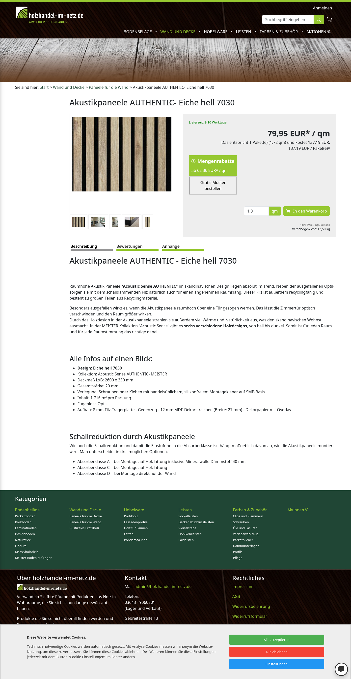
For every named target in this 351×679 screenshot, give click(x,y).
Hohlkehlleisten (190, 534)
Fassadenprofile (136, 522)
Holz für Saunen (136, 528)
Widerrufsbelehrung (251, 606)
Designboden (25, 534)
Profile (238, 552)
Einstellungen (277, 664)
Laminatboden (26, 528)
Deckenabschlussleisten (196, 522)
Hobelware (216, 31)
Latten (129, 534)
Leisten (244, 31)
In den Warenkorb (306, 211)
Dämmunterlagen (246, 546)
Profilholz (131, 516)
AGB (236, 596)
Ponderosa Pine (135, 540)
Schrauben (241, 522)
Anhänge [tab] (171, 246)
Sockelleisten (188, 516)
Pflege (238, 558)
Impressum (243, 586)
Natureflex (23, 540)
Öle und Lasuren (245, 528)
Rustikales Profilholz (84, 528)
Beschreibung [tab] (84, 246)
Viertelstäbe (187, 528)
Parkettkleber (243, 540)
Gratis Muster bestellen (213, 185)
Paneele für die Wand (85, 522)
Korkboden (23, 522)
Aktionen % (318, 31)
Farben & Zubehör (279, 31)
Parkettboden (25, 516)
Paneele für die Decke (86, 516)
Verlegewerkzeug (246, 534)
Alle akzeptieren (277, 639)
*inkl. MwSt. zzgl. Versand (315, 224)
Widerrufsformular (249, 616)
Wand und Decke (178, 31)
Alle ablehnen (277, 651)
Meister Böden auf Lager (33, 558)
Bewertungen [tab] (129, 246)
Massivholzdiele (27, 552)
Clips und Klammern (248, 516)
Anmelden (322, 8)
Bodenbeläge (138, 31)
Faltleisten (186, 540)
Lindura (21, 546)
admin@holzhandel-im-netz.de (163, 586)
